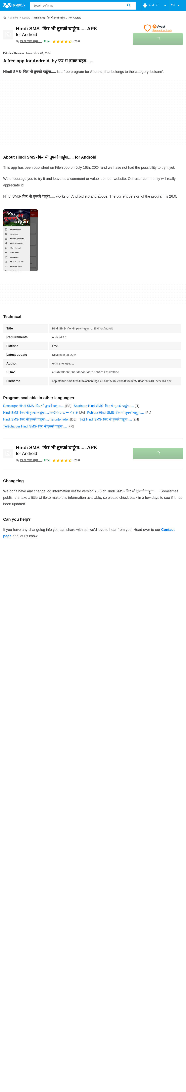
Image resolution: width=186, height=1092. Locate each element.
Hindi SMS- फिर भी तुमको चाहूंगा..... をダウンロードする (40, 412)
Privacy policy (73, 969)
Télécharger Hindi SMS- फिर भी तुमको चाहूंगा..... (35, 426)
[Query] (83, 6)
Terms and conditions (18, 969)
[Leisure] (26, 18)
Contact (22, 961)
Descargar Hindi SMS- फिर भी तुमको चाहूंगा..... (34, 406)
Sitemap (58, 961)
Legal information (101, 969)
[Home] (4, 18)
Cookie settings (144, 969)
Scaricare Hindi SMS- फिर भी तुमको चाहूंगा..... (104, 406)
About (7, 961)
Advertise (40, 961)
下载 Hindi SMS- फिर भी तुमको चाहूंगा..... (105, 419)
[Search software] (129, 6)
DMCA (123, 969)
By (29, 41)
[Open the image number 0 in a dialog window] (20, 240)
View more (93, 937)
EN (176, 5)
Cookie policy (48, 969)
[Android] (14, 18)
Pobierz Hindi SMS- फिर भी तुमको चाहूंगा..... (116, 412)
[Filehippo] (14, 5)
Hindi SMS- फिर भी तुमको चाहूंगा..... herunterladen (36, 419)
